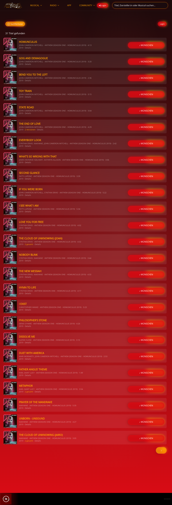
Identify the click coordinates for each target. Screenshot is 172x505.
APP (69, 5)
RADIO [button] (54, 5)
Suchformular (15, 24)
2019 (21, 47)
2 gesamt (29, 244)
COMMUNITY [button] (87, 5)
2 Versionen (30, 129)
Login (162, 24)
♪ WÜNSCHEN (146, 45)
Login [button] (102, 5)
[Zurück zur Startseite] (13, 5)
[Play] (6, 499)
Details (28, 47)
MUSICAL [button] (36, 5)
